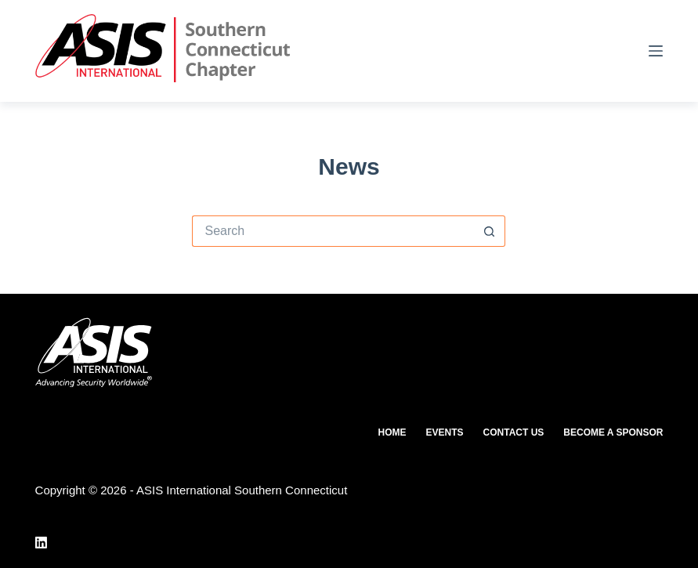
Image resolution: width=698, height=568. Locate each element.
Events (445, 432)
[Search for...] (333, 231)
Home (392, 432)
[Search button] (489, 231)
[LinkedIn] (41, 542)
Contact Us (513, 432)
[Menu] (656, 51)
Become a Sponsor (613, 432)
